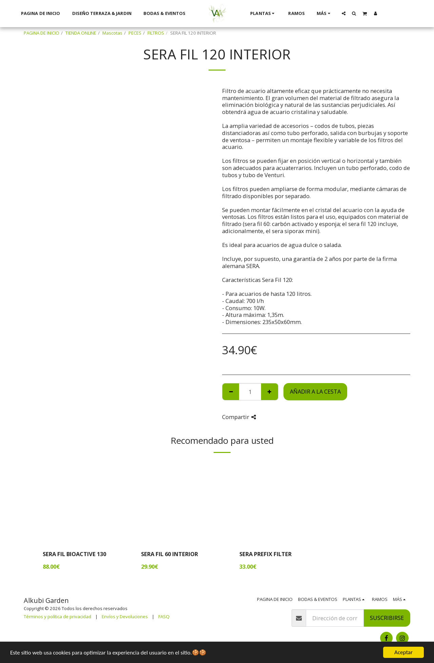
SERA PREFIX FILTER (265, 554)
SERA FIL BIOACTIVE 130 (74, 554)
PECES (135, 33)
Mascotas (112, 33)
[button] (343, 13)
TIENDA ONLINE (80, 33)
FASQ (164, 616)
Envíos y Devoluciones (125, 616)
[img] (79, 502)
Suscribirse (387, 618)
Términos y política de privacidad (57, 616)
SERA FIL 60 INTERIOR (169, 554)
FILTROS (155, 33)
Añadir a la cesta (315, 391)
